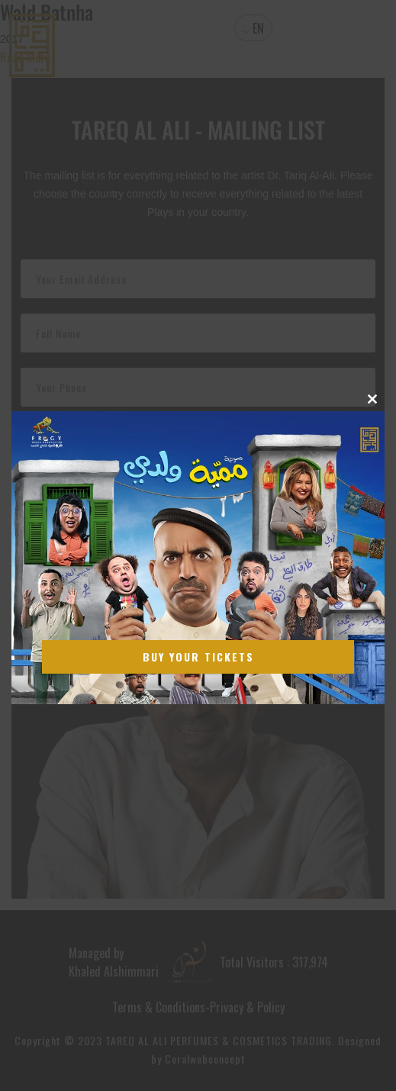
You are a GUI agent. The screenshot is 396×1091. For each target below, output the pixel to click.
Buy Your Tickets (198, 656)
